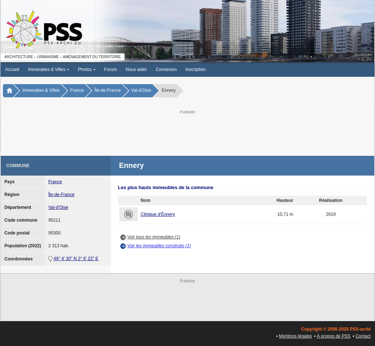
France (77, 90)
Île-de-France (107, 90)
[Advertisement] (187, 132)
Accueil (12, 69)
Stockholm (363, 54)
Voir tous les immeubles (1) (153, 237)
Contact (363, 336)
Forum (110, 69)
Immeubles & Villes (48, 69)
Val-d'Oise (141, 90)
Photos (87, 69)
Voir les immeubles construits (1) (159, 245)
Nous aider (136, 69)
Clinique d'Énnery (158, 214)
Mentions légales (295, 336)
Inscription (196, 69)
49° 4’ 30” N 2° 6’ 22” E (75, 258)
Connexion (166, 69)
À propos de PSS (333, 336)
